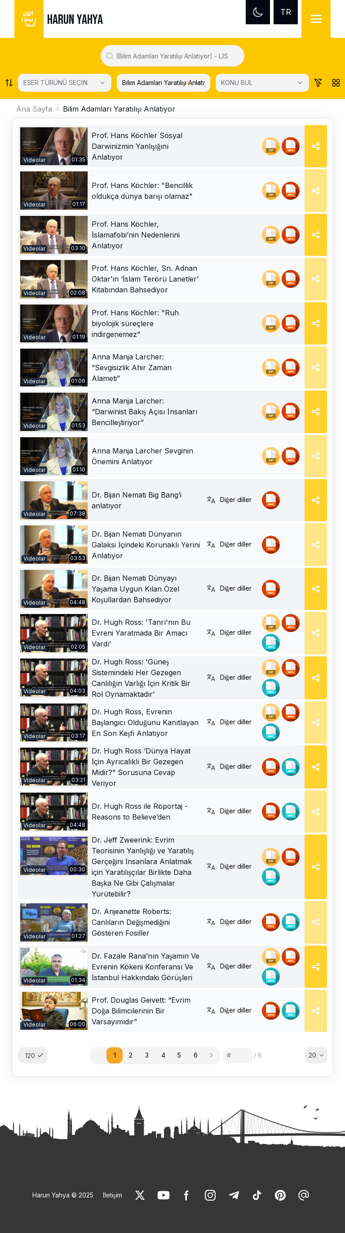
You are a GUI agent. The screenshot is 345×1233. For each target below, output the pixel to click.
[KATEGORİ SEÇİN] (163, 82)
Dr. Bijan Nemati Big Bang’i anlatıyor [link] (136, 500)
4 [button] (163, 1055)
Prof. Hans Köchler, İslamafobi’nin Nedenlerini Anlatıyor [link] (136, 235)
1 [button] (115, 1055)
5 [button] (179, 1055)
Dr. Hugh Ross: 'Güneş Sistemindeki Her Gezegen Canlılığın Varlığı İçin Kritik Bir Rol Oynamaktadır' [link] (141, 678)
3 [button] (147, 1055)
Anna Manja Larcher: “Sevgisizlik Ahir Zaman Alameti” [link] (132, 367)
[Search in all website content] (176, 56)
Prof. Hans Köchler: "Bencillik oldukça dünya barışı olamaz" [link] (142, 191)
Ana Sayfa (34, 108)
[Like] (140, 1195)
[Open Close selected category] (197, 83)
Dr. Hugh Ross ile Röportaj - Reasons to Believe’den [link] (140, 811)
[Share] (316, 146)
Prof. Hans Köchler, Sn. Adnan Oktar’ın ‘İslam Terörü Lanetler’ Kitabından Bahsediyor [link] (145, 279)
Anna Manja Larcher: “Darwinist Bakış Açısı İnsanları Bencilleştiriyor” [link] (144, 411)
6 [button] (196, 1055)
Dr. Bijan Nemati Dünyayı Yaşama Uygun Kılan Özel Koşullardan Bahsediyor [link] (135, 589)
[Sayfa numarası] (237, 1055)
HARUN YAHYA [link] (75, 20)
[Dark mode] (258, 12)
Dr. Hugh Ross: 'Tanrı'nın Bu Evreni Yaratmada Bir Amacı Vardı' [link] (141, 633)
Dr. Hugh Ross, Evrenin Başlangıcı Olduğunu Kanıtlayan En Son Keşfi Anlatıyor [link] (145, 722)
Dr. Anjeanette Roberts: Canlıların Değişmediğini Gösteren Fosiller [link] (131, 922)
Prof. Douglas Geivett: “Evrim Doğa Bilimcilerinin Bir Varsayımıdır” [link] (141, 1010)
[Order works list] (9, 83)
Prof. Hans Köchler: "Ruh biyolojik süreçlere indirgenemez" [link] (135, 323)
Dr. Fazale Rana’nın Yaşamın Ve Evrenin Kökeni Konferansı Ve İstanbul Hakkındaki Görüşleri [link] (145, 966)
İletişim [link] (112, 1195)
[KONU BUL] (262, 82)
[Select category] (64, 83)
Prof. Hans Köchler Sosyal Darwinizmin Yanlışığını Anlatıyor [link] (137, 146)
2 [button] (131, 1055)
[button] (211, 1055)
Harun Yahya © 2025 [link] (62, 1195)
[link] (54, 146)
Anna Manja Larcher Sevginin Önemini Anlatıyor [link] (142, 456)
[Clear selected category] (188, 83)
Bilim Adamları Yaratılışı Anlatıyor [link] (119, 108)
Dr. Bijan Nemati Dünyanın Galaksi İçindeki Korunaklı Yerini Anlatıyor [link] (146, 544)
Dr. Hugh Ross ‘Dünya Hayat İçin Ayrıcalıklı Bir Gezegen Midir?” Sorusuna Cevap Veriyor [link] (141, 767)
